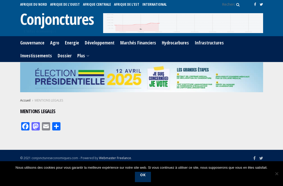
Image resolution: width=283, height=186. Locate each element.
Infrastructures (209, 43)
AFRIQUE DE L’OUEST (65, 4)
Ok (143, 174)
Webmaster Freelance (115, 158)
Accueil (25, 100)
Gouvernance (32, 43)
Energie (72, 43)
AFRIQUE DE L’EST (126, 4)
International (154, 4)
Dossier (65, 55)
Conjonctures (57, 19)
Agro (54, 43)
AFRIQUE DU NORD (33, 4)
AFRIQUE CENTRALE (97, 4)
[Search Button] (237, 4)
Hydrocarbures (175, 43)
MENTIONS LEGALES (49, 100)
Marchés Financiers (138, 43)
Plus (81, 55)
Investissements (36, 55)
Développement (99, 43)
